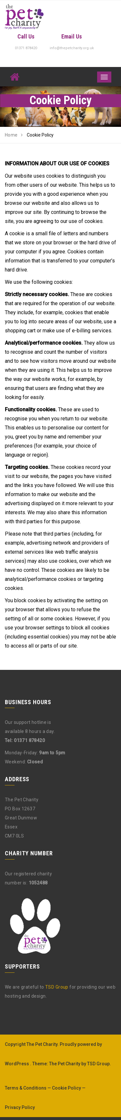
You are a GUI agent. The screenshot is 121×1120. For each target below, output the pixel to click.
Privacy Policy (20, 1107)
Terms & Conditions (25, 1088)
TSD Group (56, 987)
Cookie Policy (66, 1088)
